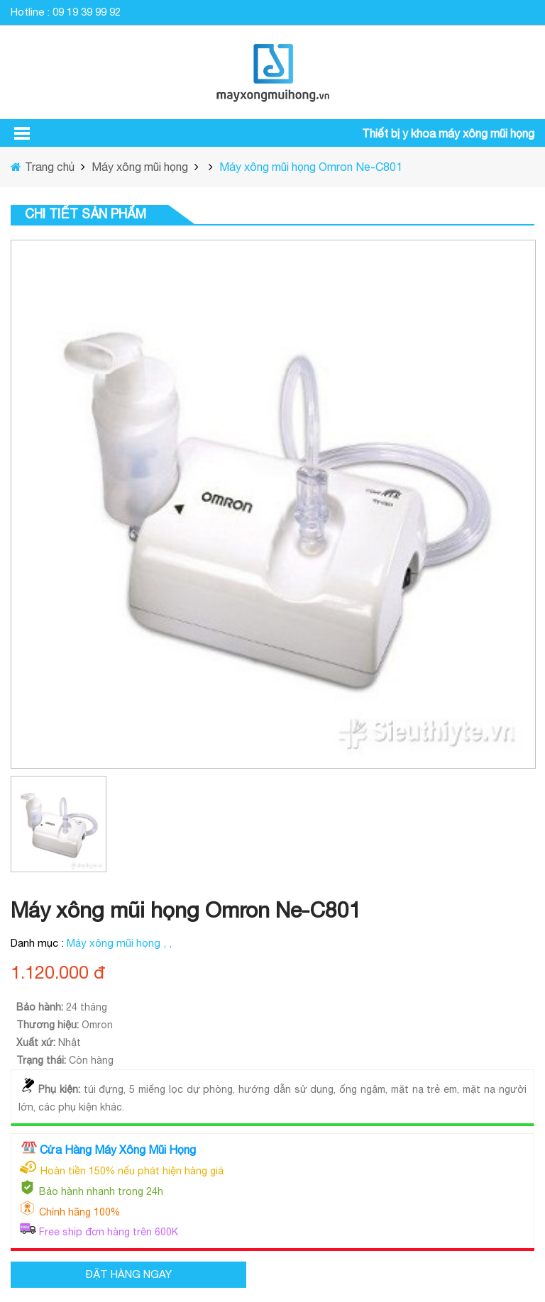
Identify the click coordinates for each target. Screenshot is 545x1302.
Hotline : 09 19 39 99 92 (66, 12)
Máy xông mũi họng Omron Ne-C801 (310, 166)
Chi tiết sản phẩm (85, 213)
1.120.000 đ (58, 972)
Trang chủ (51, 166)
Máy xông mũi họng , (118, 943)
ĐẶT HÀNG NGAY (129, 1274)
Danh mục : (39, 943)
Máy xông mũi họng (138, 166)
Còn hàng (91, 1060)
